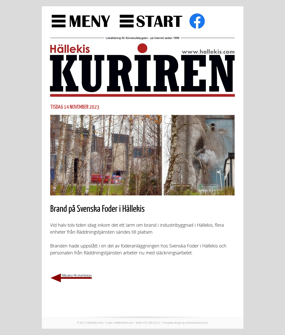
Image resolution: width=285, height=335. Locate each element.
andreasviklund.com (196, 323)
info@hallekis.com (124, 323)
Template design (172, 323)
